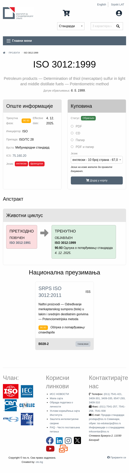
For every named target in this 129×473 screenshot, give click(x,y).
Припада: (12, 139)
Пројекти (14, 53)
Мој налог (111, 12)
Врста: (10, 147)
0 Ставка (74, 12)
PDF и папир (82, 147)
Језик (74, 153)
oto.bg (39, 462)
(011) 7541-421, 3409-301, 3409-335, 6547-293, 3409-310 (107, 398)
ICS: (8, 155)
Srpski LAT (117, 4)
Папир (78, 140)
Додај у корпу (96, 180)
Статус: (75, 118)
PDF (76, 126)
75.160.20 (19, 155)
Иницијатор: (13, 131)
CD (75, 133)
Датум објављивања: (56, 90)
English (101, 4)
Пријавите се (118, 457)
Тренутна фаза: (12, 121)
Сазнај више (83, 344)
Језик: (10, 163)
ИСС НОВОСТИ (59, 394)
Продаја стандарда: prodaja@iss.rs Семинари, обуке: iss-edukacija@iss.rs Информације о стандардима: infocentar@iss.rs (107, 423)
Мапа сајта (56, 398)
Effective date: (38, 121)
